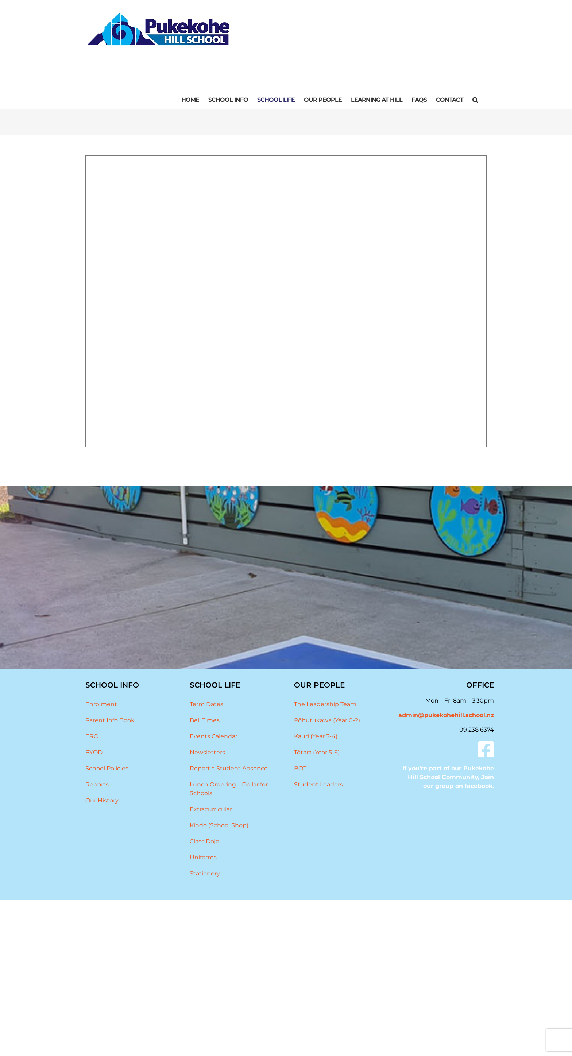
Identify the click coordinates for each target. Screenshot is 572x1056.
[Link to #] (486, 749)
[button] (475, 100)
